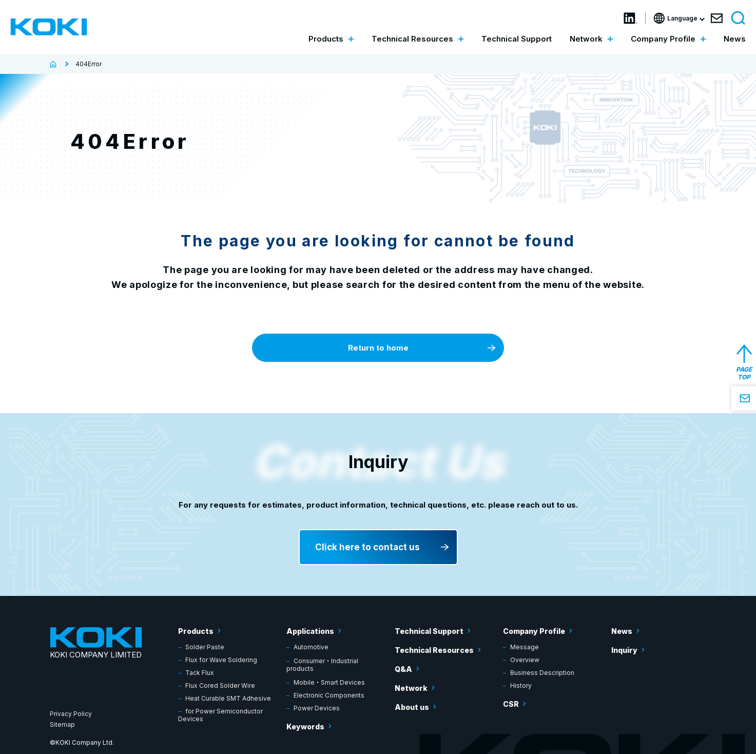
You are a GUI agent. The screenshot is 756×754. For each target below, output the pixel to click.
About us (412, 707)
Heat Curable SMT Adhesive (228, 698)
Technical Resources (434, 650)
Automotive (311, 647)
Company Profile (534, 631)
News (735, 39)
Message (524, 647)
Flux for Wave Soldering (221, 660)
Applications (310, 631)
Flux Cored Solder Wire (220, 685)
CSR (511, 704)
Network (411, 688)
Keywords (305, 726)
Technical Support (516, 39)
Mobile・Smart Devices (329, 682)
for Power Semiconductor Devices (220, 715)
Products (196, 631)
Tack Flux (199, 672)
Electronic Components (329, 695)
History (521, 685)
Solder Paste (204, 647)
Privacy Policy (71, 714)
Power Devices (317, 708)
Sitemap (62, 724)
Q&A (403, 669)
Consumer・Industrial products (322, 664)
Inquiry (624, 650)
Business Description (542, 672)
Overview (524, 660)
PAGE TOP (744, 373)
